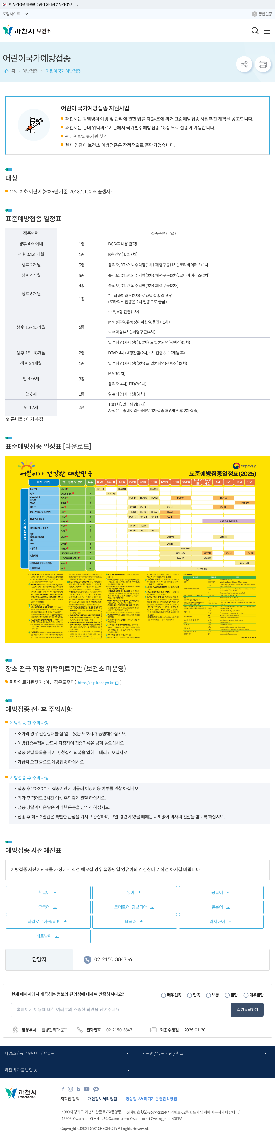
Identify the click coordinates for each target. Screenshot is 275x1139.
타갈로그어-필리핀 (44, 921)
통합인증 (265, 14)
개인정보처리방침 (102, 1098)
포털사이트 (11, 14)
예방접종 (30, 71)
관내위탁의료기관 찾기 (86, 136)
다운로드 (77, 446)
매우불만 (256, 994)
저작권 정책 (69, 1098)
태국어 (131, 921)
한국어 (44, 892)
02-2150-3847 (119, 1029)
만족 (196, 994)
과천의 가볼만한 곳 (20, 1070)
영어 (131, 892)
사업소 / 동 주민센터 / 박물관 (29, 1053)
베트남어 (44, 936)
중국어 (44, 907)
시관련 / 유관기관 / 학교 (163, 1053)
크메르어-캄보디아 (130, 907)
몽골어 (217, 892)
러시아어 (217, 921)
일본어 (217, 907)
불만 (234, 994)
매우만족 (174, 994)
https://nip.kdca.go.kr (95, 682)
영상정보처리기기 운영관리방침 (151, 1098)
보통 (215, 994)
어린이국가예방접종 (63, 71)
